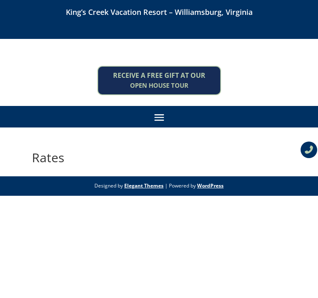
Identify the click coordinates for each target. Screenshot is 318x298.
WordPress (210, 185)
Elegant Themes (144, 185)
